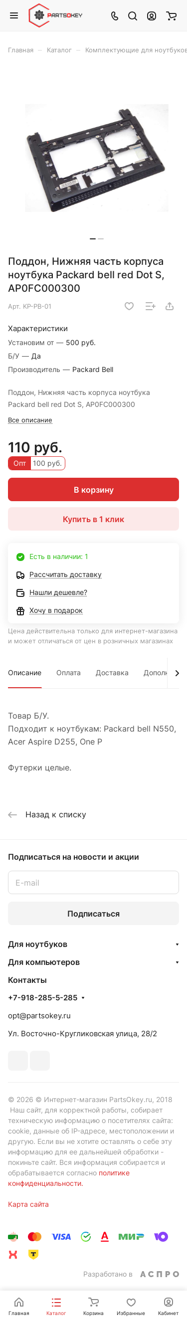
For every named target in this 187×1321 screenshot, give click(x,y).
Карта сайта (28, 1204)
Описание (24, 672)
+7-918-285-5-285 (42, 997)
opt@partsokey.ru (39, 1015)
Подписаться (93, 914)
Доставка (112, 672)
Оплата (68, 672)
